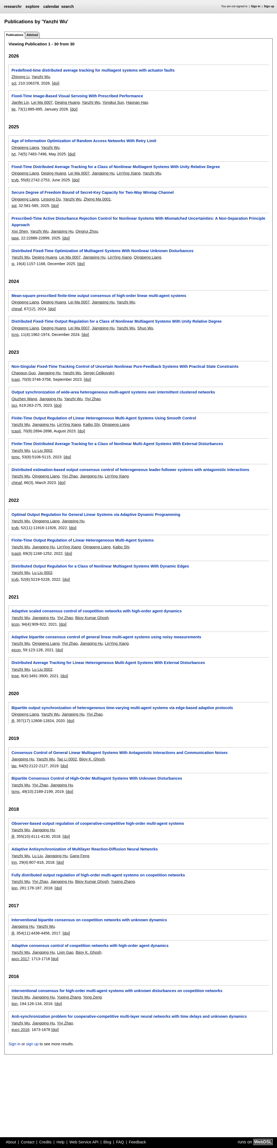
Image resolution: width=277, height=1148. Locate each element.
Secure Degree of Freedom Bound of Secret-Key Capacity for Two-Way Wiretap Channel (92, 192)
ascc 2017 (20, 959)
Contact (27, 1142)
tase (15, 238)
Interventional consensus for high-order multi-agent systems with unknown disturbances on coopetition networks (116, 991)
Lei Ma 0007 (41, 102)
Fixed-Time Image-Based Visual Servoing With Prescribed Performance (77, 96)
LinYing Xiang (128, 173)
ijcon (15, 624)
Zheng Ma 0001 (97, 199)
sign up (32, 1044)
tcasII (16, 431)
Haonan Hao (137, 102)
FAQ (120, 1142)
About (11, 1142)
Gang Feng (79, 856)
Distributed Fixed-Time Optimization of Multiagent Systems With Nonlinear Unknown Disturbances (102, 251)
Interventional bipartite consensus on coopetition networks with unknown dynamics (89, 920)
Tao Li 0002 (67, 759)
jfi (12, 721)
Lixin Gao (65, 952)
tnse (15, 676)
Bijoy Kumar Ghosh (92, 618)
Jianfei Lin (20, 102)
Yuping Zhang (123, 881)
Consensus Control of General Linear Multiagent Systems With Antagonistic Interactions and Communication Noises (119, 752)
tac (14, 766)
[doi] (55, 83)
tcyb (14, 180)
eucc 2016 (20, 1029)
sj (12, 264)
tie (13, 109)
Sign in (255, 6)
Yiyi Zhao (93, 399)
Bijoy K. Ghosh (92, 759)
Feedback (137, 1142)
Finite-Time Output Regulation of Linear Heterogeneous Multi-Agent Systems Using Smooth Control (103, 418)
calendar (51, 6)
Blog (107, 1142)
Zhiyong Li (20, 77)
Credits (45, 1142)
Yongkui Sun (113, 102)
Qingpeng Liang (25, 147)
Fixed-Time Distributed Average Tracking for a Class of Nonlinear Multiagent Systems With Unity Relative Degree (115, 167)
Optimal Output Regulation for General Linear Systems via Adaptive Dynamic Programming (95, 514)
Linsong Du (51, 199)
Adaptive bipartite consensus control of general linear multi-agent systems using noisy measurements (106, 637)
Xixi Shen (19, 231)
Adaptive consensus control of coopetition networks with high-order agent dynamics (90, 945)
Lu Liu (37, 856)
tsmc (15, 457)
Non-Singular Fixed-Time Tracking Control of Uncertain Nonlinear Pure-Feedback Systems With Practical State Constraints (124, 366)
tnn (14, 862)
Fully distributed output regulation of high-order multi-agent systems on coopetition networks (98, 875)
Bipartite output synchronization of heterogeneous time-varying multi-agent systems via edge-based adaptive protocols (122, 708)
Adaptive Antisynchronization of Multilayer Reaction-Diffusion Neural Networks (84, 849)
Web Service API (83, 1142)
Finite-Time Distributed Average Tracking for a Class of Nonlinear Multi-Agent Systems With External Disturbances (117, 444)
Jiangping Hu (103, 173)
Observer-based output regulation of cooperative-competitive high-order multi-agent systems (97, 823)
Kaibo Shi (91, 424)
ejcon (16, 650)
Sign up (269, 6)
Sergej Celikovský (98, 373)
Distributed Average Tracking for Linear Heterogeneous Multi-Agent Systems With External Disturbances (108, 662)
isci (14, 405)
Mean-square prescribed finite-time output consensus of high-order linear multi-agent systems (98, 295)
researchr (13, 6)
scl (13, 83)
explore (32, 6)
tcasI (15, 379)
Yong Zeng (92, 997)
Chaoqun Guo (23, 373)
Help (61, 1142)
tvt (13, 154)
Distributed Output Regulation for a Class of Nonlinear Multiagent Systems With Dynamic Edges (100, 566)
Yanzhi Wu (41, 77)
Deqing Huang (67, 102)
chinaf (16, 309)
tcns (14, 334)
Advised (32, 34)
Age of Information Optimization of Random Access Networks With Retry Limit (83, 141)
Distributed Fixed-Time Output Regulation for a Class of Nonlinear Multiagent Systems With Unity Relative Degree (116, 321)
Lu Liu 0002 (42, 450)
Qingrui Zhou (86, 231)
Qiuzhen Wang (24, 399)
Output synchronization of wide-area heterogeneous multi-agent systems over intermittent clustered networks (113, 392)
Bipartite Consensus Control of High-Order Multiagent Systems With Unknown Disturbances (96, 778)
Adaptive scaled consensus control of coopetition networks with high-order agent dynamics (96, 611)
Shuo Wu (145, 328)
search (67, 6)
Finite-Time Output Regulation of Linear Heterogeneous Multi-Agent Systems (82, 540)
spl (13, 205)
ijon (14, 888)
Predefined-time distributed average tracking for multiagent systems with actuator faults (92, 70)
